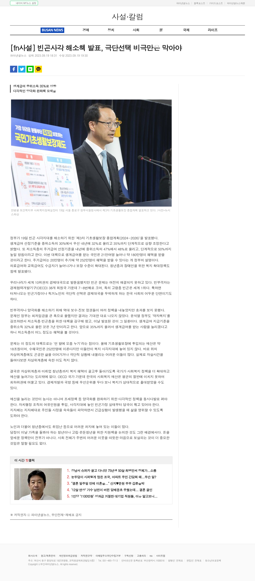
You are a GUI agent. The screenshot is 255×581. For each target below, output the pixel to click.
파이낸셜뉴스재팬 (236, 3)
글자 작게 (233, 69)
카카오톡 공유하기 (38, 69)
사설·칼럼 (128, 16)
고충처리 (141, 555)
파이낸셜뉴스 (183, 3)
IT (161, 30)
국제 (186, 30)
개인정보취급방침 (68, 555)
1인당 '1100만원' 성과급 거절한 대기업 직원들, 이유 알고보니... (112, 496)
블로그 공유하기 (30, 69)
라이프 (213, 30)
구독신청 (128, 555)
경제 (86, 30)
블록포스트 (199, 3)
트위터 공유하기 (22, 69)
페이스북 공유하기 (13, 69)
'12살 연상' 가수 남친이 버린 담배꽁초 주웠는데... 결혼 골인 (109, 490)
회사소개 (32, 555)
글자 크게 (241, 69)
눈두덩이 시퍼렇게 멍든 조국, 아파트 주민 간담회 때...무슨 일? (111, 477)
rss (151, 555)
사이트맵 (160, 555)
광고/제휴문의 (48, 555)
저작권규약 (86, 555)
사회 (136, 30)
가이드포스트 (216, 3)
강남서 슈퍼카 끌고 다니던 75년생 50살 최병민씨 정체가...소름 (111, 470)
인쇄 (224, 69)
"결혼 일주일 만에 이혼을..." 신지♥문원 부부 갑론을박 (105, 483)
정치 (111, 30)
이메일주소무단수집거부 (108, 555)
